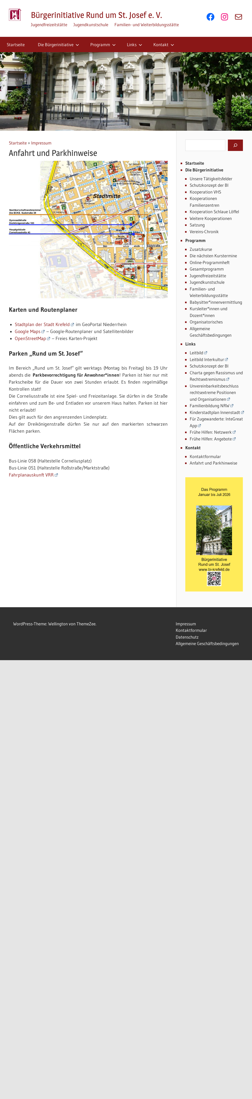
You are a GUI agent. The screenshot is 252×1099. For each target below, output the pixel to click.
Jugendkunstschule (90, 24)
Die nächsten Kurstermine (213, 255)
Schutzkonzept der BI (209, 185)
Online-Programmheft (210, 262)
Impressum (41, 143)
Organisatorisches (206, 321)
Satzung (197, 224)
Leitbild (196, 352)
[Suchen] (235, 145)
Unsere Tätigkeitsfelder (211, 178)
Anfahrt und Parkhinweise (213, 463)
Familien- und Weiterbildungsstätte (146, 24)
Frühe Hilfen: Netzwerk (211, 432)
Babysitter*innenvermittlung (216, 302)
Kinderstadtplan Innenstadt (215, 412)
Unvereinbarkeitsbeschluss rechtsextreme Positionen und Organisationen (214, 392)
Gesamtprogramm (207, 269)
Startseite (16, 44)
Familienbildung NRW (209, 405)
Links (134, 44)
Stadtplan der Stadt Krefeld (42, 324)
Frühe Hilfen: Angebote (211, 438)
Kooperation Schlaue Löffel (214, 211)
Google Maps (27, 331)
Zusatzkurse (201, 249)
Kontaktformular (205, 456)
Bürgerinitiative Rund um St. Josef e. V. (96, 15)
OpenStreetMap (30, 338)
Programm (103, 44)
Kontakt (163, 44)
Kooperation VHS (205, 192)
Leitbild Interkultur (207, 359)
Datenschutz (187, 637)
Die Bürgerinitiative (58, 44)
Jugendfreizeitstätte (49, 24)
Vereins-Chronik (204, 231)
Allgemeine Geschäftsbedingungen (207, 643)
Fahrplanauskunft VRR (31, 475)
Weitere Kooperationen (211, 218)
